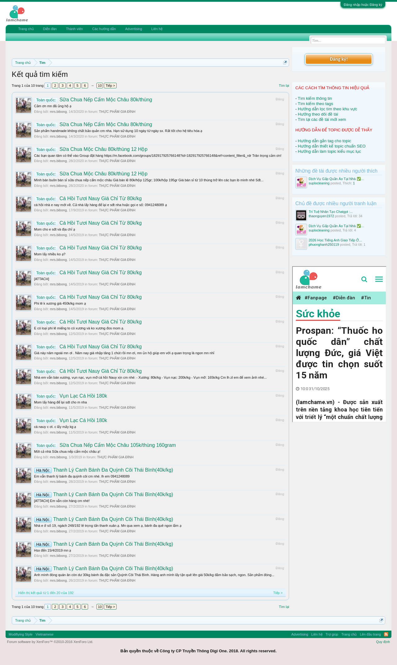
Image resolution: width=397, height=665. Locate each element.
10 (100, 85)
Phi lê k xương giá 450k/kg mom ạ (60, 303)
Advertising (133, 29)
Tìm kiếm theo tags (315, 103)
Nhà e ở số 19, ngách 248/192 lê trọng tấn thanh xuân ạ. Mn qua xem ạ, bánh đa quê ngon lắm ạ (107, 525)
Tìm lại (284, 85)
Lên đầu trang (370, 634)
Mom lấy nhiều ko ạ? (49, 254)
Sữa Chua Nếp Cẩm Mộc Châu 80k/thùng (93, 99)
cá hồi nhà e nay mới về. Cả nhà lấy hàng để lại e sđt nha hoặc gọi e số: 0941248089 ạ (100, 205)
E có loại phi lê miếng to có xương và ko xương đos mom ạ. (79, 328)
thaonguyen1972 (321, 216)
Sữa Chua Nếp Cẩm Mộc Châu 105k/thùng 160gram (105, 445)
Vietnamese (45, 634)
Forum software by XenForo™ (50, 642)
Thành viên (74, 29)
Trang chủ (26, 29)
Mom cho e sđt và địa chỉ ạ (54, 229)
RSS (386, 634)
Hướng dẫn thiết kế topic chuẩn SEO (331, 146)
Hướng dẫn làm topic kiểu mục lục (329, 151)
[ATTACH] (41, 279)
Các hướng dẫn (104, 29)
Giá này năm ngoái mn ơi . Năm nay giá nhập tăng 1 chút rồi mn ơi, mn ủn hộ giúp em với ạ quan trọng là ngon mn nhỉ (124, 353)
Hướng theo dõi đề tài (318, 114)
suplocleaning (319, 183)
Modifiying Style (21, 634)
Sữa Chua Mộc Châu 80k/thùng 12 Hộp (91, 149)
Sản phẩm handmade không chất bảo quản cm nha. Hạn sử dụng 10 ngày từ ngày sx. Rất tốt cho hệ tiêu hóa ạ (118, 131)
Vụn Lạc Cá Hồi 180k (70, 396)
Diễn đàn (50, 29)
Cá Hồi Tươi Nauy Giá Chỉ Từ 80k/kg (88, 198)
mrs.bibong (58, 111)
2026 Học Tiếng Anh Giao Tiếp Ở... (335, 240)
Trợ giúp (332, 634)
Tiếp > (110, 85)
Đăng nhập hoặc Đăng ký (363, 5)
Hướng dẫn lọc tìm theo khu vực (327, 109)
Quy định (383, 642)
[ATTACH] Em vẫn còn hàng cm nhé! (62, 501)
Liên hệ (157, 29)
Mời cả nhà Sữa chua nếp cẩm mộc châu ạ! (67, 451)
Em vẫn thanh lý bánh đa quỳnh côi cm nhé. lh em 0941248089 (82, 476)
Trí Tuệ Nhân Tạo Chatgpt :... (331, 212)
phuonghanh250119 (324, 244)
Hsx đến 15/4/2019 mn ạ (52, 550)
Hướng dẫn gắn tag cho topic (324, 141)
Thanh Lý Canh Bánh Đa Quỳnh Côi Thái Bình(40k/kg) (103, 470)
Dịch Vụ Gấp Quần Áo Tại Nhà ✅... (336, 179)
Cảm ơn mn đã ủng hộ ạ (52, 106)
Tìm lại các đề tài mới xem (322, 119)
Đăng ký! (339, 59)
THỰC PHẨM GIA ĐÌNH (117, 111)
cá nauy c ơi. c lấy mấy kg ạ (55, 427)
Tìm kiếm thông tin (315, 98)
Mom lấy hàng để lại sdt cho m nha (60, 402)
